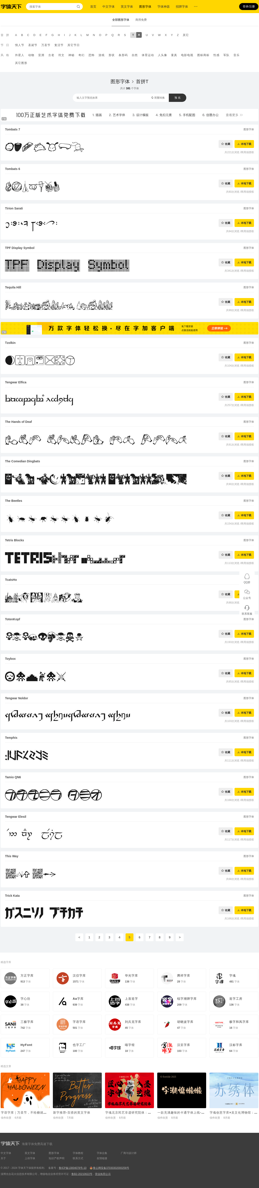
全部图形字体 (120, 19)
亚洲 (41, 55)
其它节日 (73, 45)
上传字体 (30, 1158)
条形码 (123, 55)
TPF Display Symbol (20, 248)
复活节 (59, 45)
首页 (93, 6)
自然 (135, 55)
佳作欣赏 (6, 1117)
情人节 (19, 45)
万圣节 (45, 45)
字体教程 (78, 1153)
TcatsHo (11, 579)
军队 (226, 55)
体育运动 (148, 55)
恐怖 (91, 55)
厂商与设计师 (128, 1153)
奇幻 (81, 55)
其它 (186, 35)
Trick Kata (12, 895)
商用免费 (141, 19)
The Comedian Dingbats (22, 461)
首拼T (142, 81)
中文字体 (108, 6)
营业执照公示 (103, 1174)
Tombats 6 (12, 169)
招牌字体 (182, 6)
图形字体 (145, 6)
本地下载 (246, 143)
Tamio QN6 (13, 777)
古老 (51, 55)
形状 (112, 55)
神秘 (71, 55)
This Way (11, 856)
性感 (216, 55)
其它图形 (21, 63)
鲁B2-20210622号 (81, 1174)
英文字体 (127, 6)
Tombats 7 (12, 129)
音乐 (236, 55)
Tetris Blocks (14, 540)
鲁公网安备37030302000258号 (111, 1167)
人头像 (162, 55)
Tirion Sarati (14, 208)
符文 (61, 55)
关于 (3, 1158)
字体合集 (102, 1153)
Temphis (11, 737)
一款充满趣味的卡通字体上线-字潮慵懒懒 (187, 1112)
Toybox (10, 658)
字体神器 (163, 6)
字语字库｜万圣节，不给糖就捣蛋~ (26, 1112)
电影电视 (187, 55)
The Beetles (13, 500)
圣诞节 (32, 45)
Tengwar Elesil (15, 816)
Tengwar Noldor (16, 698)
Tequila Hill (13, 287)
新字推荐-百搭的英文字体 (71, 1112)
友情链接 (102, 1158)
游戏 (101, 55)
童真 (174, 55)
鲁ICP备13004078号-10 (72, 1167)
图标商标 (203, 55)
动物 (31, 55)
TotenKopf (12, 619)
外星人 (19, 55)
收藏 (227, 143)
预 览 (177, 97)
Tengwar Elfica (15, 382)
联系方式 (78, 1158)
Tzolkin (10, 343)
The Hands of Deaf (18, 421)
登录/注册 (249, 6)
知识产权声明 (56, 1158)
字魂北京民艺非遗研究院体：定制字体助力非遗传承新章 (146, 1112)
